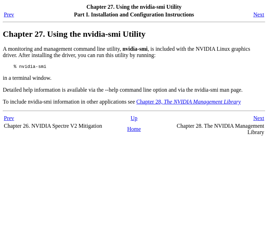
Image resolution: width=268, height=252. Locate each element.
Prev (9, 15)
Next (258, 15)
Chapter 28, (188, 103)
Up (134, 119)
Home (134, 130)
